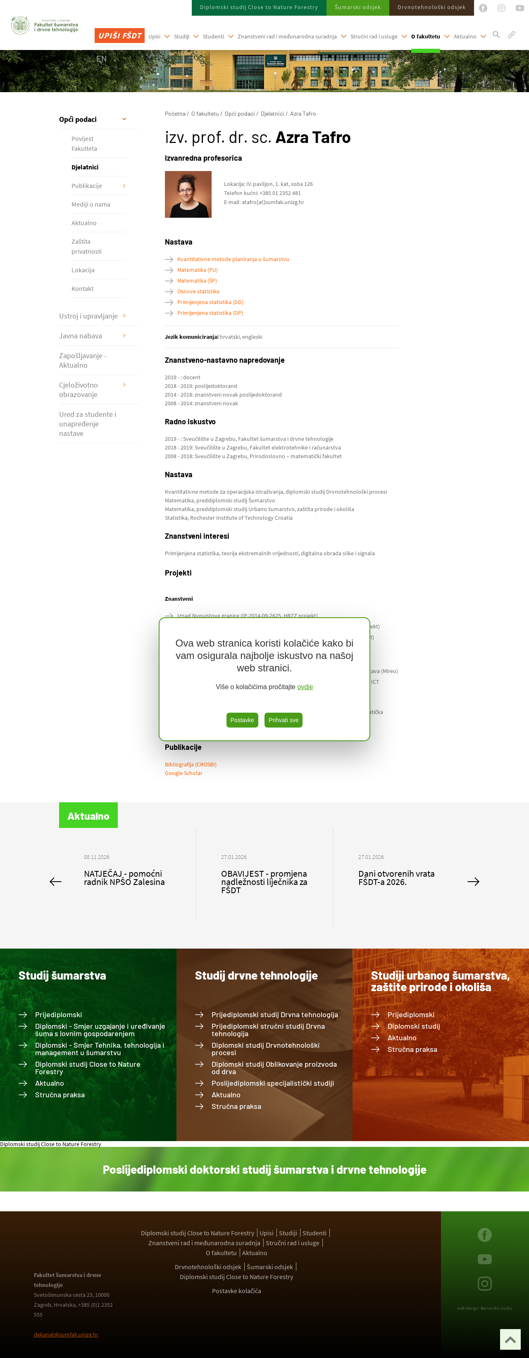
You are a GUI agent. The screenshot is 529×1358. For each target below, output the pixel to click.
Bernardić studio (496, 1308)
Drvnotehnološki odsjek (432, 7)
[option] (127, 873)
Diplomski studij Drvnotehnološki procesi (266, 1048)
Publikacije (86, 185)
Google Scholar (184, 773)
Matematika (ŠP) (197, 280)
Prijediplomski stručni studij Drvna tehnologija (268, 1029)
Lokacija (83, 270)
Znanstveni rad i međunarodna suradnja (287, 36)
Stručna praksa (60, 1094)
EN (101, 58)
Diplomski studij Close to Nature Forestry (259, 7)
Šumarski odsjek (358, 7)
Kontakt (82, 288)
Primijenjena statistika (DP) (210, 312)
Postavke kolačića (236, 1291)
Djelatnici (84, 167)
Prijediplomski (58, 1014)
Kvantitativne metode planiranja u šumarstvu (233, 259)
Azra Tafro (303, 113)
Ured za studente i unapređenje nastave (87, 423)
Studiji (181, 36)
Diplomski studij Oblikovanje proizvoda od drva (274, 1067)
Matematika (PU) (197, 270)
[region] (264, 679)
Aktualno (465, 36)
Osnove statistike (198, 291)
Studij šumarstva (62, 975)
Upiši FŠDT (119, 35)
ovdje (305, 686)
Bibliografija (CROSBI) (191, 764)
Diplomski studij (414, 1025)
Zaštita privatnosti (86, 246)
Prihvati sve (283, 720)
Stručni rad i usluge (374, 36)
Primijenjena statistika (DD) (210, 302)
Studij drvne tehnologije (256, 975)
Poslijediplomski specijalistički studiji (273, 1082)
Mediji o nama (90, 204)
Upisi (154, 36)
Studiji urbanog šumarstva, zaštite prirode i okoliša (440, 981)
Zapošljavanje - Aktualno (83, 360)
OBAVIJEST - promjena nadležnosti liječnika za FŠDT (264, 882)
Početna (175, 113)
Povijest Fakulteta (84, 143)
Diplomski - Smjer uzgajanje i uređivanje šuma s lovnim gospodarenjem (100, 1029)
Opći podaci (78, 119)
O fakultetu (425, 36)
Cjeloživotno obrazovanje (78, 389)
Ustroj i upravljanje (88, 316)
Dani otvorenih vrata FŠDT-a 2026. (396, 877)
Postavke (243, 720)
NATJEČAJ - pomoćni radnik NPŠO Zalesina (124, 877)
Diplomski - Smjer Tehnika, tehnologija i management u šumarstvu (99, 1048)
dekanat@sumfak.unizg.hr (66, 1334)
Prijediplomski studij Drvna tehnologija (275, 1014)
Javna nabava (80, 335)
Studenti (213, 36)
